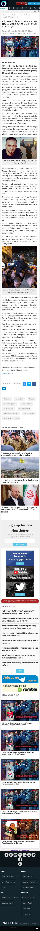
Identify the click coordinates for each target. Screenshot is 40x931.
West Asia (10, 876)
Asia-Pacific (10, 882)
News (5, 15)
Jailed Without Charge (11, 418)
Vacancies (26, 909)
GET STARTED (20, 544)
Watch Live (6, 897)
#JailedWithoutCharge (10, 17)
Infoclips (25, 888)
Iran (3, 876)
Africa (4, 888)
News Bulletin (27, 876)
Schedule (15, 897)
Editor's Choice (25, 15)
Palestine (14, 15)
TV (2, 892)
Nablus (31, 399)
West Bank (19, 399)
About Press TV (28, 897)
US (17, 876)
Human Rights (26, 404)
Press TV (24, 892)
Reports (25, 882)
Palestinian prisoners (11, 413)
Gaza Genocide (29, 413)
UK (3, 882)
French (30, 3)
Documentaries (7, 903)
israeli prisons (8, 409)
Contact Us (26, 914)
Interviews (34, 882)
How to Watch (27, 903)
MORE (20, 671)
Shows (32, 888)
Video (23, 871)
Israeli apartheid (24, 409)
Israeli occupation (10, 404)
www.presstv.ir (7, 374)
